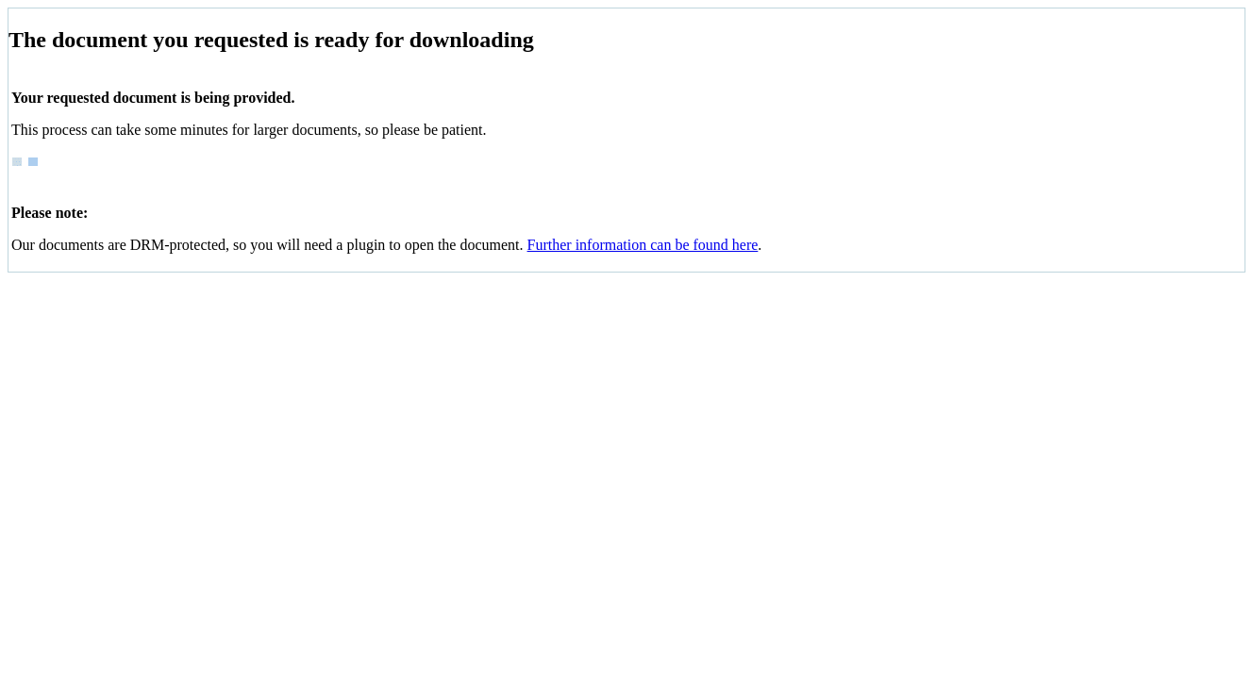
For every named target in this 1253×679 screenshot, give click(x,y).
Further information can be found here (643, 245)
